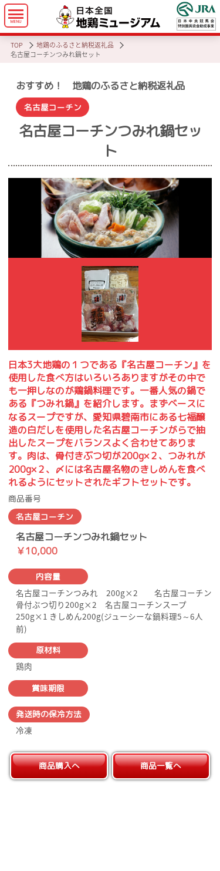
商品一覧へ (160, 765)
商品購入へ (59, 765)
